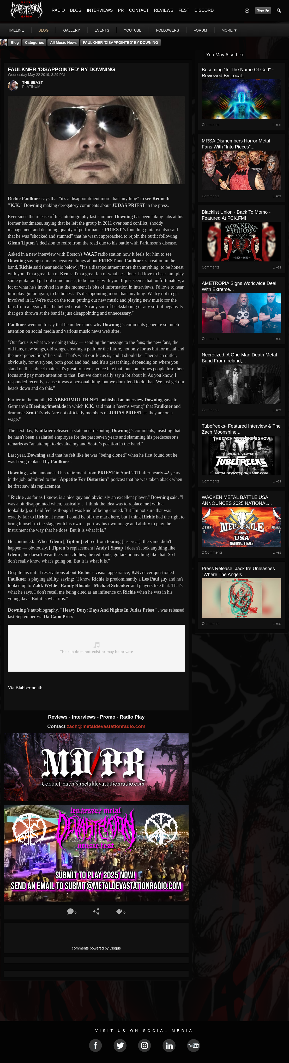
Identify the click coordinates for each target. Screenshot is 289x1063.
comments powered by (96, 948)
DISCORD (204, 10)
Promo (108, 717)
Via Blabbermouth (25, 687)
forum (200, 30)
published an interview (122, 399)
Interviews (84, 717)
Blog (15, 42)
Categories (34, 42)
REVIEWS (163, 10)
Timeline (15, 30)
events (102, 30)
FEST (184, 10)
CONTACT (139, 10)
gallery (71, 30)
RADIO (58, 10)
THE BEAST (32, 82)
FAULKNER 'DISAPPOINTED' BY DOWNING (120, 42)
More (229, 30)
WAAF (90, 254)
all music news (63, 42)
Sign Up (263, 10)
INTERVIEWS (100, 10)
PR (121, 10)
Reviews (58, 717)
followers (167, 30)
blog (44, 30)
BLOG (76, 10)
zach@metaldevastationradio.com (106, 726)
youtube (133, 30)
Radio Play (132, 717)
